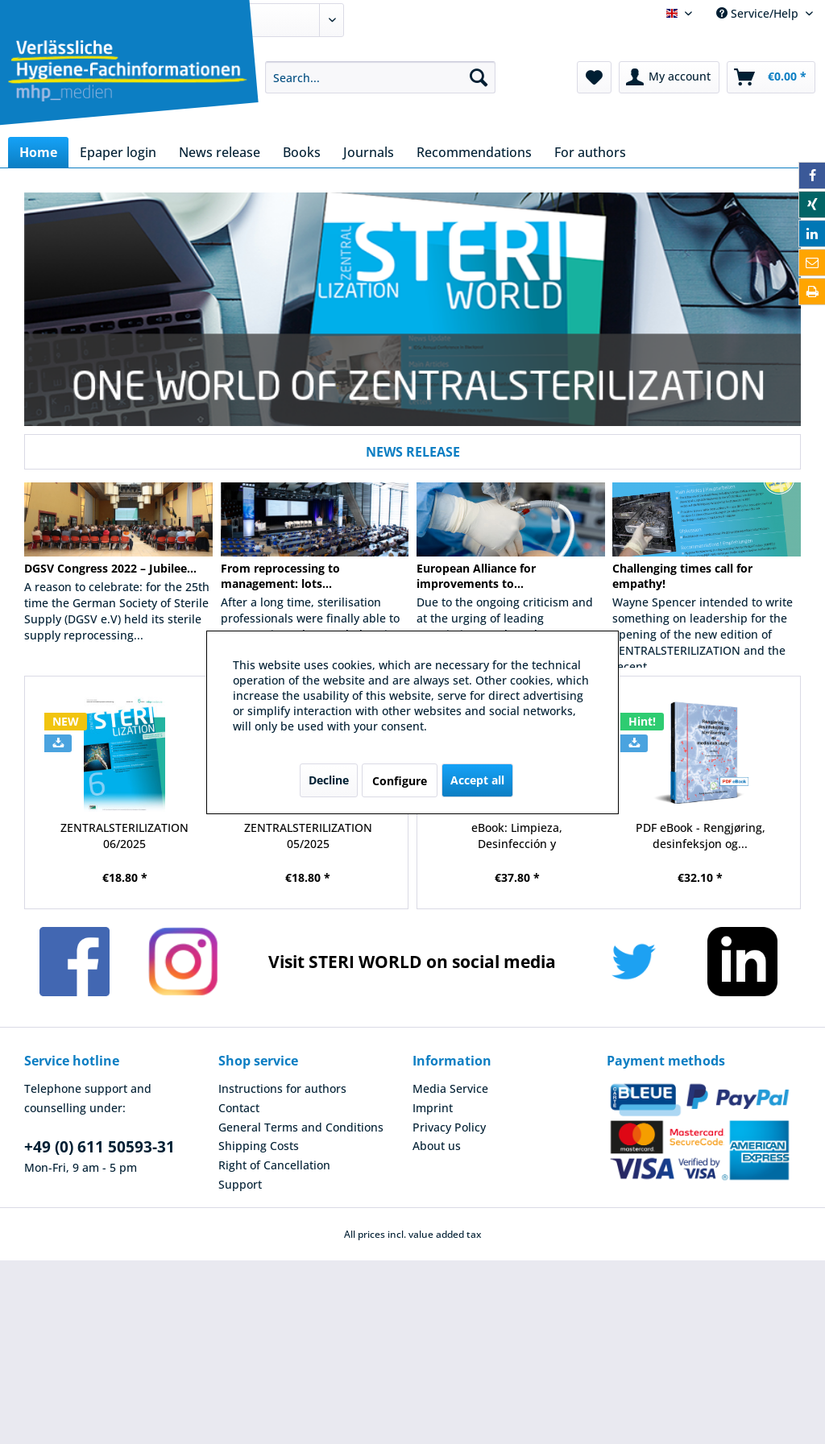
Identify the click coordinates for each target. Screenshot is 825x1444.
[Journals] (368, 152)
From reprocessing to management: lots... (280, 576)
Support (240, 1184)
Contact (238, 1107)
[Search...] (380, 77)
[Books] (302, 152)
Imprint (432, 1107)
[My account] (669, 77)
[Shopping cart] (771, 77)
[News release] (220, 152)
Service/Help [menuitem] (759, 13)
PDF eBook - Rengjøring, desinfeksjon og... (700, 835)
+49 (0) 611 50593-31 (99, 1146)
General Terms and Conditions (300, 1127)
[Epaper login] (118, 152)
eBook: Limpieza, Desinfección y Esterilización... (516, 836)
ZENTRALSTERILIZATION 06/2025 (124, 835)
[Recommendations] (474, 152)
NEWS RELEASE (413, 452)
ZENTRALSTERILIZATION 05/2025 (308, 835)
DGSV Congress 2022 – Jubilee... (110, 568)
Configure (399, 780)
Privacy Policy (449, 1127)
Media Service (450, 1088)
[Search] (478, 77)
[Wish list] (594, 77)
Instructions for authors (282, 1088)
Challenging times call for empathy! (682, 576)
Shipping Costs (258, 1145)
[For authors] (590, 152)
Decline (329, 780)
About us (436, 1145)
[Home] (38, 152)
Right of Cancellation (274, 1165)
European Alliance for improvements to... (476, 576)
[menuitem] (380, 77)
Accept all (477, 780)
